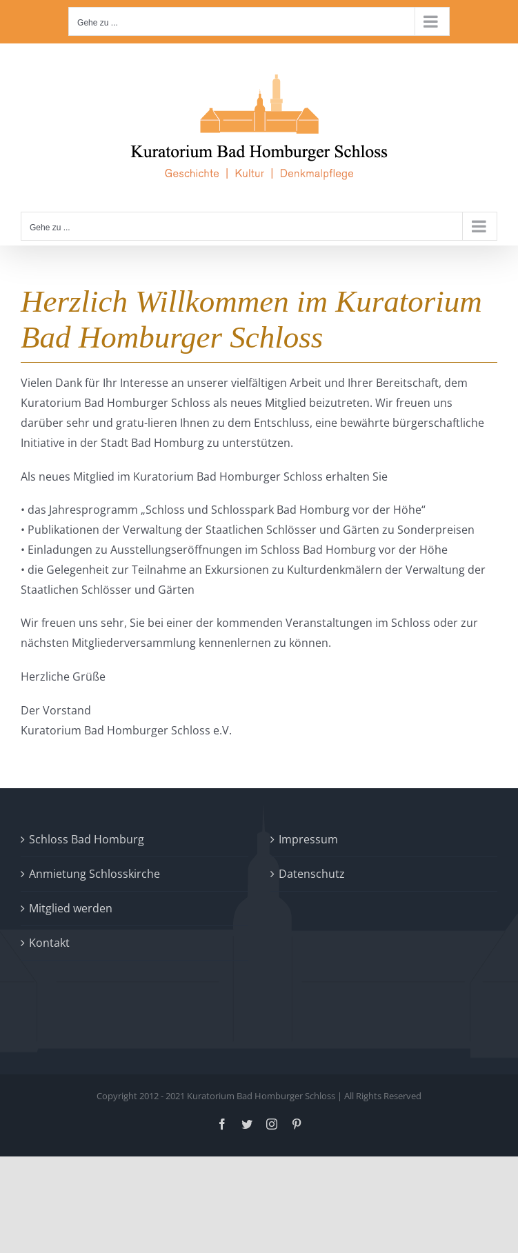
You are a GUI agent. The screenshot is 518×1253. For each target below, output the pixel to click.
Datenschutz (312, 873)
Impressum (308, 839)
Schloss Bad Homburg (86, 839)
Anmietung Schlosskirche (94, 873)
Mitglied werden (70, 908)
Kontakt (49, 942)
